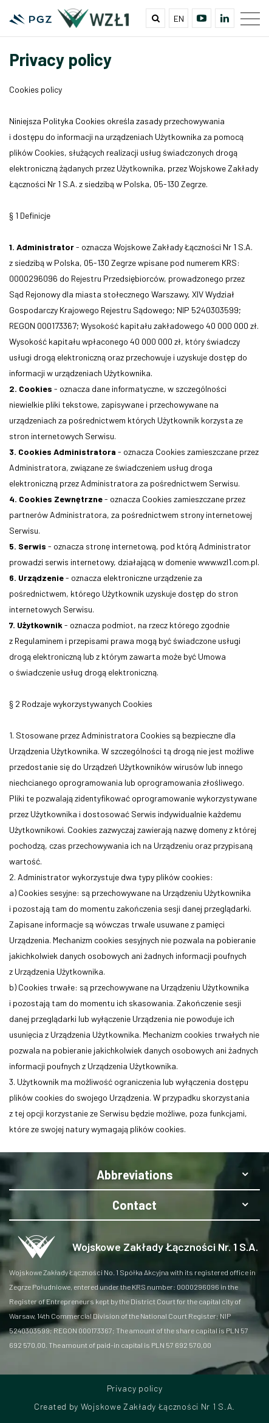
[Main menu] (250, 18)
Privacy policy (135, 1388)
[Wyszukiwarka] (155, 18)
